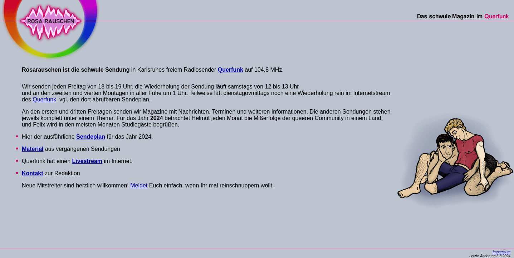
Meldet (138, 185)
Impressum (501, 252)
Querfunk (44, 99)
